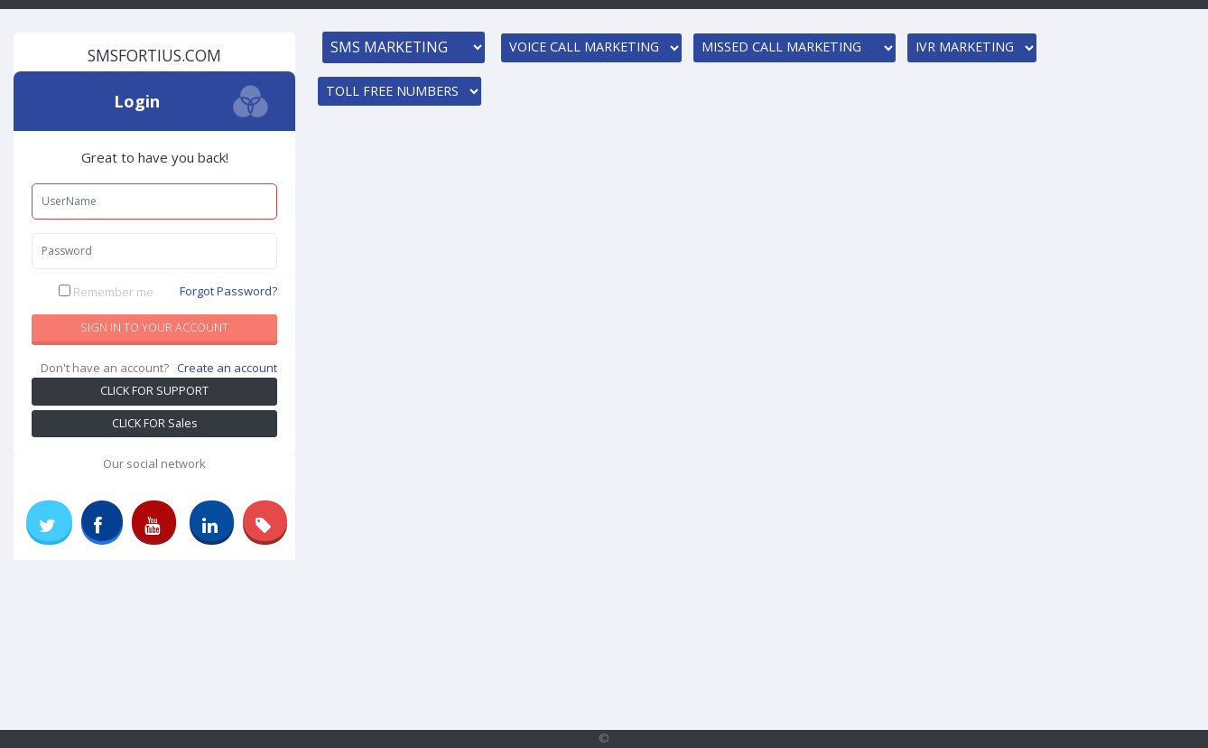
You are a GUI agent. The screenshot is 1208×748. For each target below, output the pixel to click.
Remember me (168, 292)
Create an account (227, 368)
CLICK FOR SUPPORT (154, 390)
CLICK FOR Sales (154, 423)
